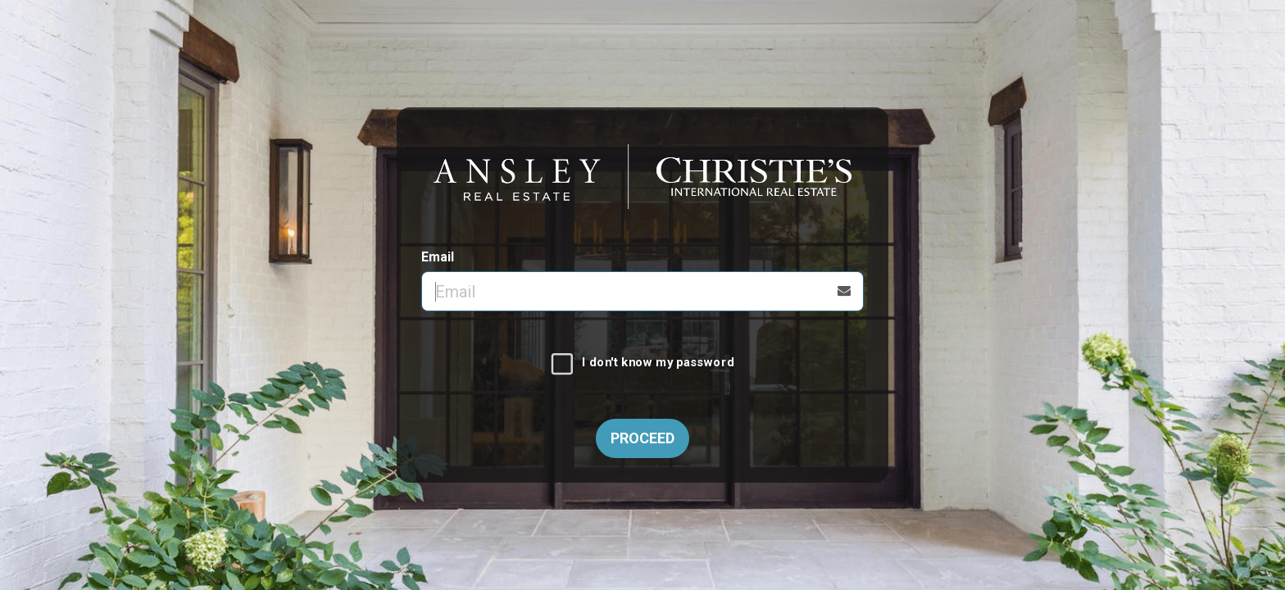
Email (437, 257)
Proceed (642, 438)
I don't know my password (657, 363)
